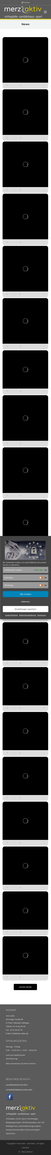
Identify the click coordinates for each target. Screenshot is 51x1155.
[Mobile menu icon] (45, 12)
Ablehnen (25, 601)
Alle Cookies (25, 594)
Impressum (41, 615)
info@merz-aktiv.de (20, 1033)
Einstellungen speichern (25, 609)
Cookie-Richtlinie (11, 615)
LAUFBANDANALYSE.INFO (16, 1085)
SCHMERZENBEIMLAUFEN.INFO (19, 1090)
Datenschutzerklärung (27, 615)
